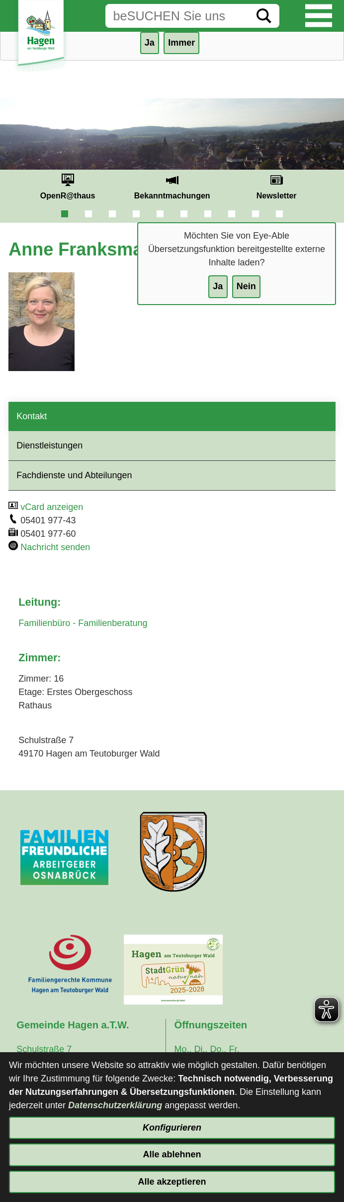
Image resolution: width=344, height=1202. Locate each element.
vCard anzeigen (51, 507)
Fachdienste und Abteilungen (74, 475)
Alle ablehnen (172, 1154)
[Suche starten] (264, 16)
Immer (181, 43)
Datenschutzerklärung (115, 1105)
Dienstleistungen (49, 445)
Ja (218, 286)
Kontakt (31, 416)
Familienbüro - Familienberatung (82, 623)
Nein (246, 286)
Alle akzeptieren (172, 1182)
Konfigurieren (172, 1128)
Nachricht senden (55, 547)
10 (279, 214)
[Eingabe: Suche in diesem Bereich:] (177, 16)
